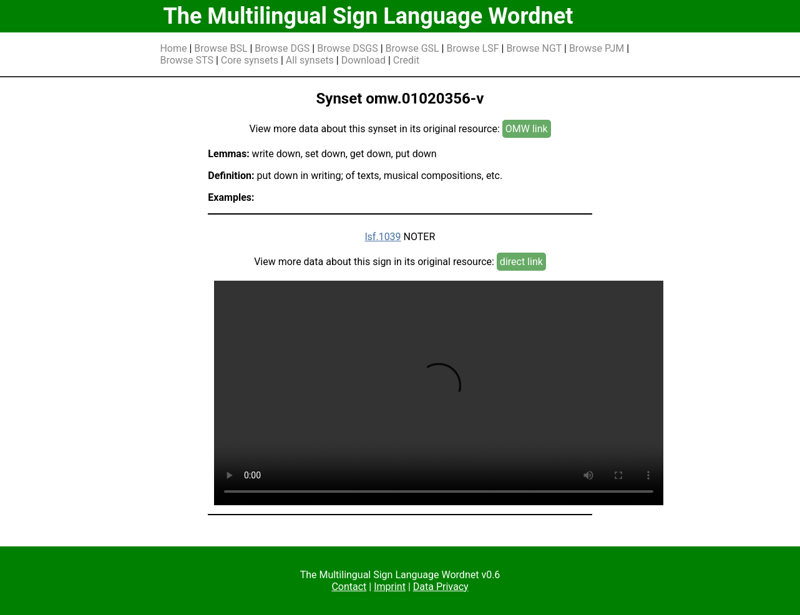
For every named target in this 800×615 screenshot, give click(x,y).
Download (363, 60)
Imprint (390, 587)
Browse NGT (534, 48)
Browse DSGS (347, 48)
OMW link (526, 129)
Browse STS (186, 60)
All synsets (310, 60)
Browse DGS (282, 48)
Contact (348, 587)
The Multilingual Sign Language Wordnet (368, 16)
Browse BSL (220, 48)
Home (173, 48)
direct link (521, 262)
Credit (406, 60)
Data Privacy (441, 587)
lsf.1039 (383, 237)
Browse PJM (596, 48)
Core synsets (249, 60)
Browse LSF (472, 48)
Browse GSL (412, 48)
